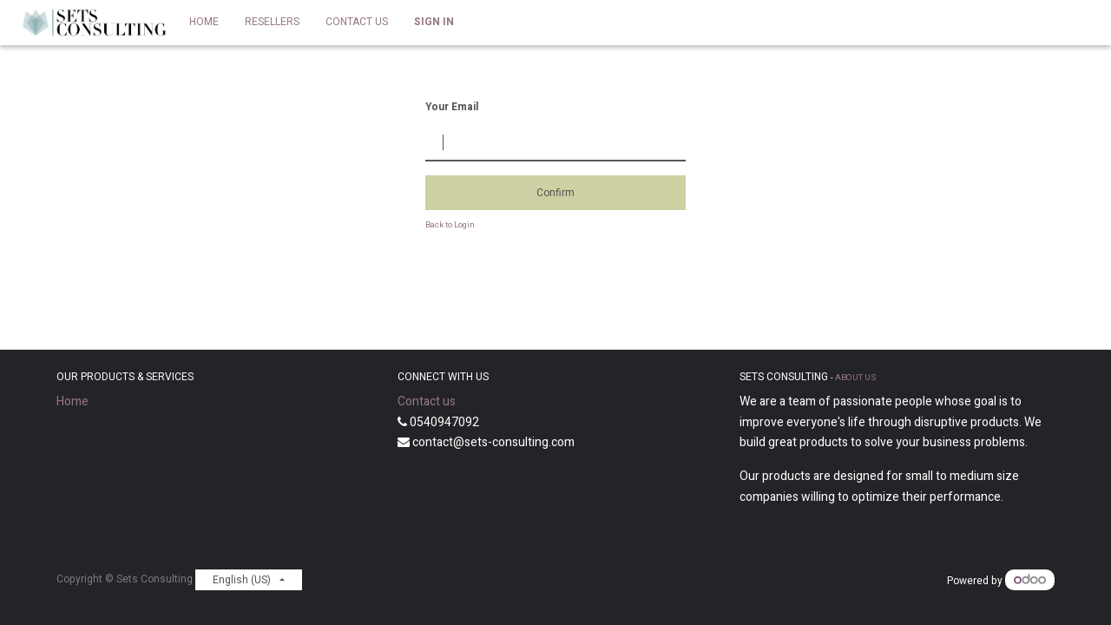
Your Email (451, 107)
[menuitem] (204, 22)
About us (855, 378)
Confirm (555, 193)
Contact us (427, 401)
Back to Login (450, 225)
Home (72, 401)
